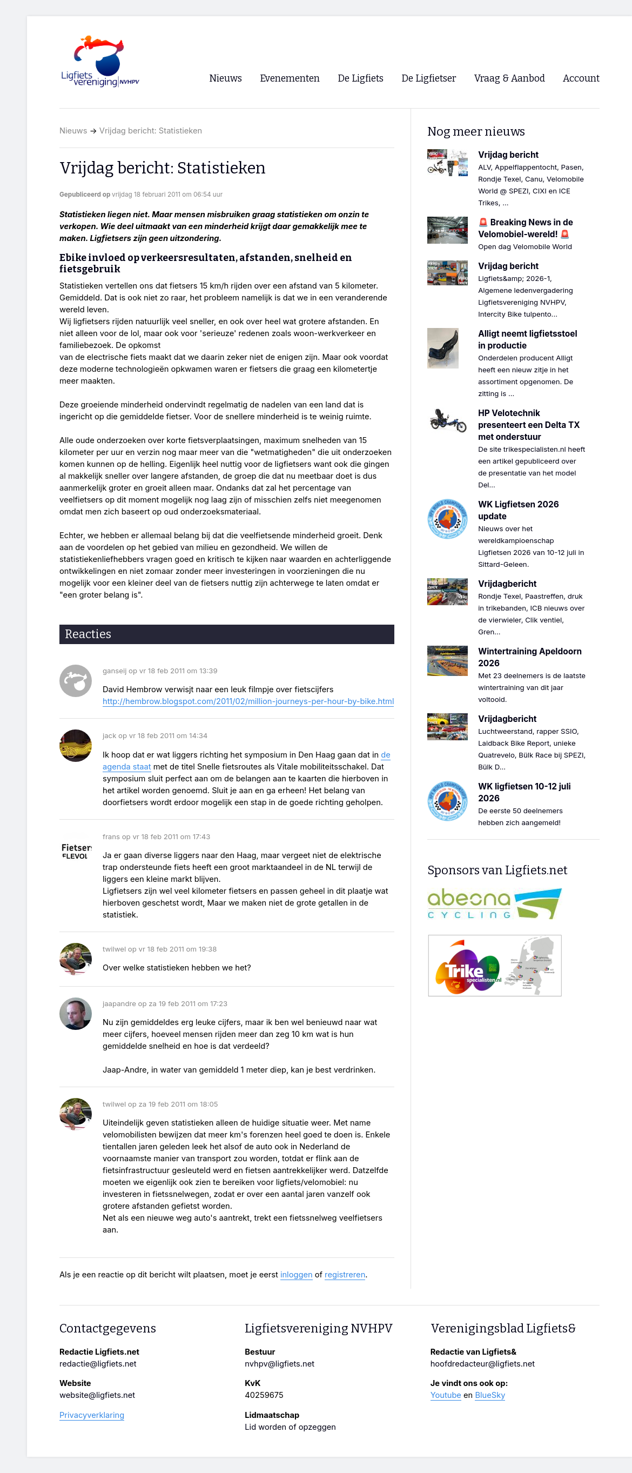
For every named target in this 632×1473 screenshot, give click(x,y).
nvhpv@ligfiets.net (279, 1364)
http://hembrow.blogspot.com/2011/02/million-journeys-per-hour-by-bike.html (248, 701)
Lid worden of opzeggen (290, 1427)
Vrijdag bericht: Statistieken (150, 131)
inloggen (296, 1275)
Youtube (446, 1395)
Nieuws (73, 131)
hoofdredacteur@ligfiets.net (483, 1364)
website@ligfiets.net (97, 1395)
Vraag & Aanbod (509, 78)
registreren (345, 1275)
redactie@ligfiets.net (98, 1364)
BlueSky (490, 1395)
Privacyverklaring (91, 1415)
